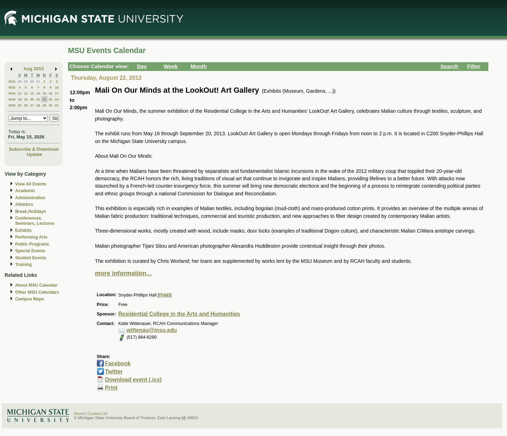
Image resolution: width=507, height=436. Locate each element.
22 (44, 99)
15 (44, 93)
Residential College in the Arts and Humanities (179, 314)
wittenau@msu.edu (151, 330)
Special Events (30, 250)
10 (57, 87)
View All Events (30, 184)
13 (32, 93)
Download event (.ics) (133, 380)
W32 (11, 87)
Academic (25, 190)
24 (57, 99)
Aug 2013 (34, 68)
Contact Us (97, 413)
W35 (11, 105)
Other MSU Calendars (37, 292)
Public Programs (32, 244)
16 (50, 93)
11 (19, 93)
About (79, 413)
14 (38, 93)
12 (26, 93)
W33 (11, 93)
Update (34, 154)
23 (50, 99)
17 (57, 93)
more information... (123, 273)
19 (26, 99)
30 (32, 81)
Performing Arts (31, 237)
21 (38, 99)
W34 (11, 99)
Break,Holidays (30, 211)
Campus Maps (29, 299)
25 (19, 105)
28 (19, 81)
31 (38, 81)
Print (111, 388)
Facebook (118, 363)
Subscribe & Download (33, 149)
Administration (30, 197)
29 (26, 81)
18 (19, 99)
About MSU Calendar (36, 285)
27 (32, 105)
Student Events (30, 257)
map (164, 295)
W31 (11, 81)
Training (23, 264)
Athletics (24, 204)
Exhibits (23, 230)
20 (32, 99)
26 (26, 105)
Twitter (114, 372)
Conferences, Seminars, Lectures (35, 221)
